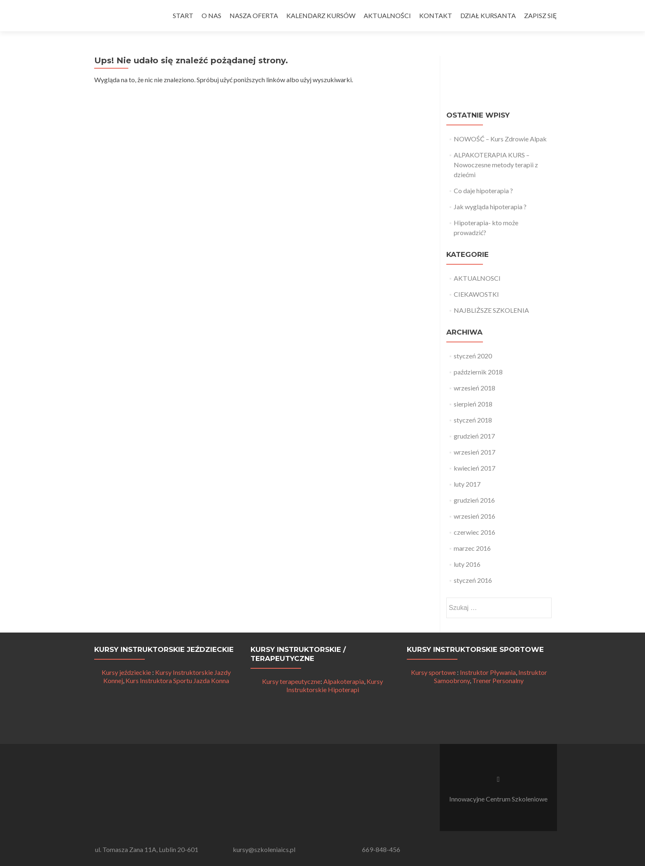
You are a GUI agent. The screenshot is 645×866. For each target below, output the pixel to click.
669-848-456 (381, 849)
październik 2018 (478, 372)
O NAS (211, 15)
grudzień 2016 (474, 500)
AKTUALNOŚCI (387, 15)
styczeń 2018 (473, 420)
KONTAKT (435, 15)
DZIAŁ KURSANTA (488, 15)
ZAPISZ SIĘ (540, 15)
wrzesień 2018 (474, 388)
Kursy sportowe (433, 672)
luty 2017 (467, 484)
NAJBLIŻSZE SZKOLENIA (491, 310)
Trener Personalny (498, 680)
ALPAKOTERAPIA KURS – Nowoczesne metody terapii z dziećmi (496, 164)
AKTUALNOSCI (477, 278)
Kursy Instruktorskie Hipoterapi (334, 685)
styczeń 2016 (473, 580)
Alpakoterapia (343, 681)
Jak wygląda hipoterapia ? (490, 206)
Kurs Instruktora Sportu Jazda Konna (177, 680)
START (183, 15)
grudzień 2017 (474, 436)
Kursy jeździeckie (126, 672)
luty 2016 (467, 564)
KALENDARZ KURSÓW (320, 15)
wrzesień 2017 (474, 452)
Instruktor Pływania (488, 672)
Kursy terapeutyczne (291, 681)
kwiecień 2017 (474, 468)
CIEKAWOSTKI (476, 294)
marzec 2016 (472, 548)
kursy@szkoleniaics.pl (264, 849)
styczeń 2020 (473, 356)
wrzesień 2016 (474, 516)
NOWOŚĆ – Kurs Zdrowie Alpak (500, 139)
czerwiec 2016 (474, 532)
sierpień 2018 (473, 404)
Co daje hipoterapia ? (483, 190)
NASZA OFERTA (254, 15)
